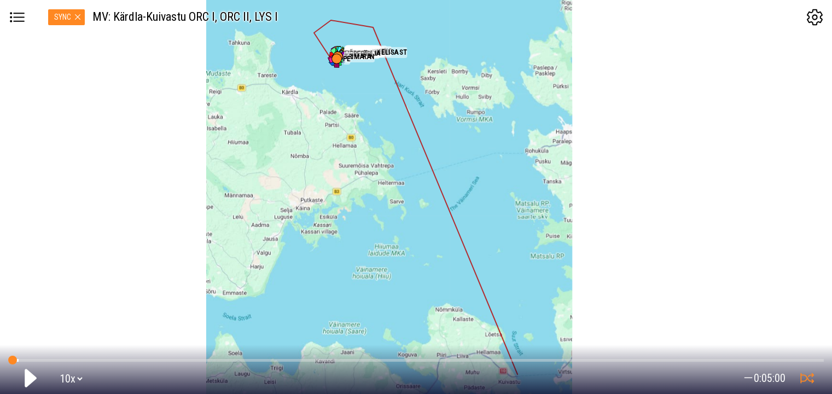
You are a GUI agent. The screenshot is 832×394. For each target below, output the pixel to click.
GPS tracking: (416, 358)
